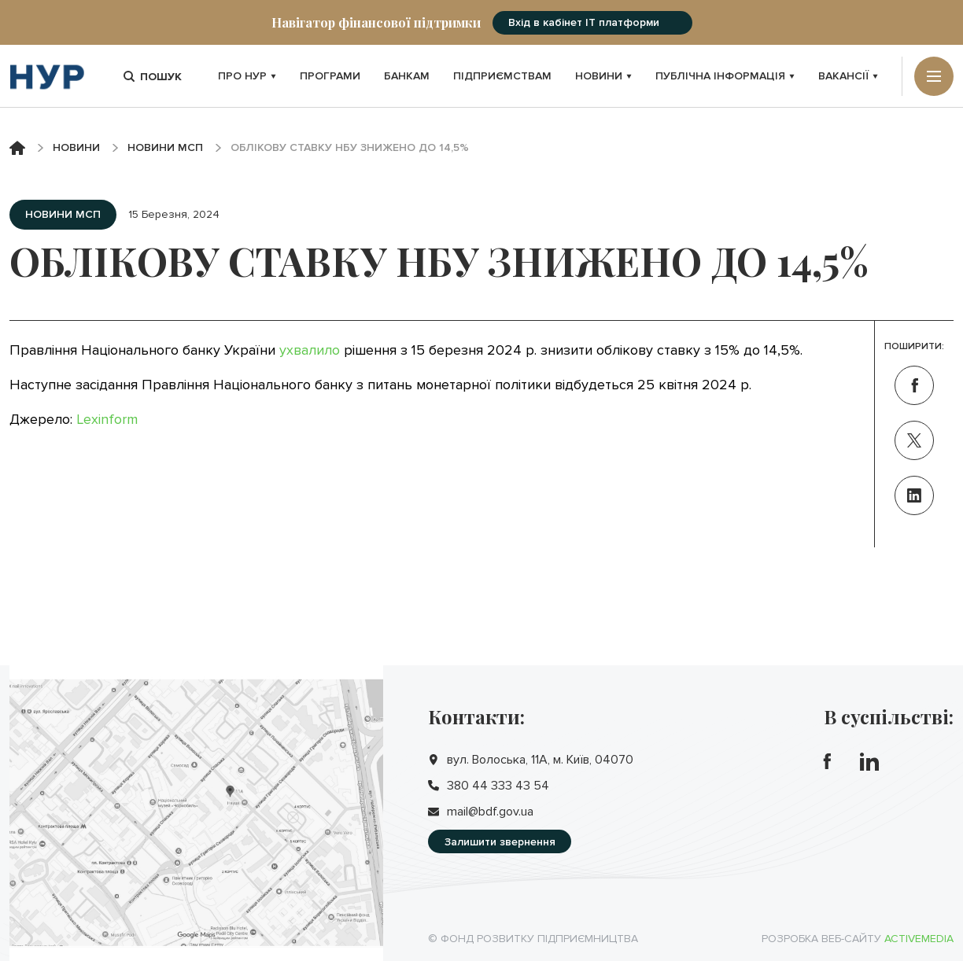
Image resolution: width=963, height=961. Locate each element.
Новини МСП (165, 147)
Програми (330, 76)
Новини (603, 76)
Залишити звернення (500, 842)
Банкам (407, 76)
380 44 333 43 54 (498, 785)
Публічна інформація (725, 76)
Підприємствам (502, 76)
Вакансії (848, 76)
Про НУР (247, 76)
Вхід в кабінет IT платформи (583, 22)
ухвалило (309, 350)
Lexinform (107, 419)
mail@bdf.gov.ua (490, 811)
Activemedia (919, 938)
